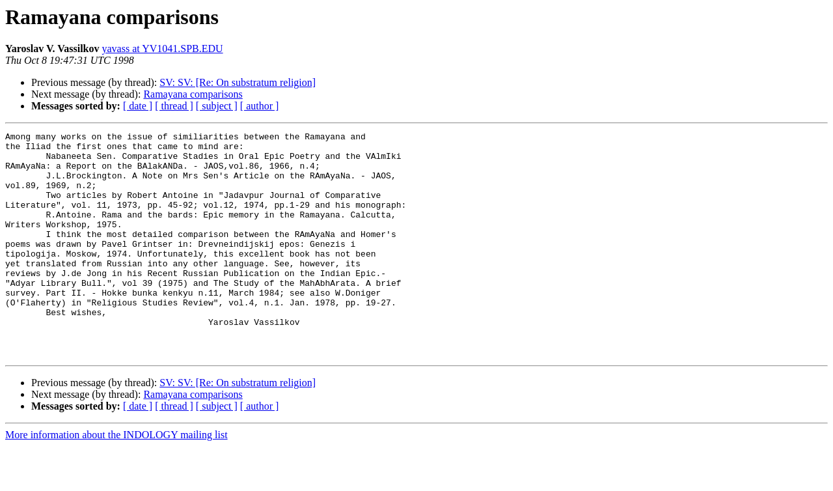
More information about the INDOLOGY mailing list (116, 479)
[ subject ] (217, 105)
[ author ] (259, 105)
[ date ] (137, 105)
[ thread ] (174, 105)
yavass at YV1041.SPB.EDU (162, 48)
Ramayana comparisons (192, 94)
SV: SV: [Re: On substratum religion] (237, 82)
